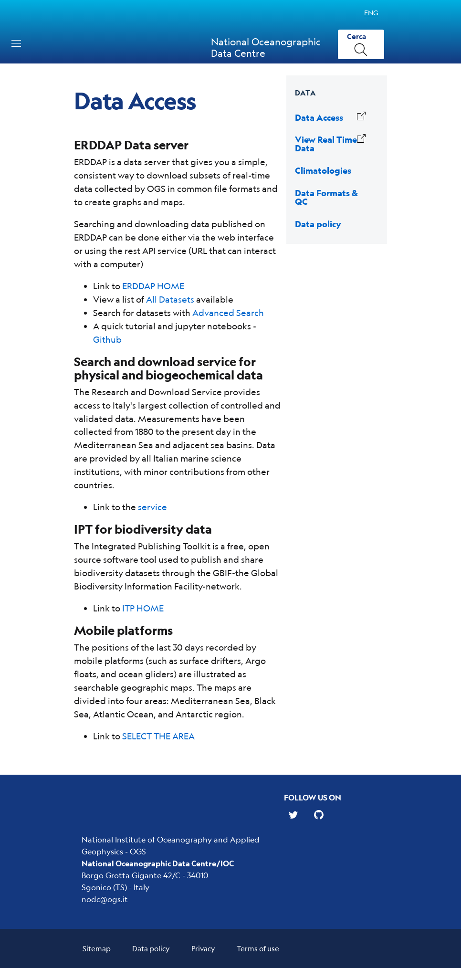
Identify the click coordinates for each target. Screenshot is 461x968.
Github (107, 339)
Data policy (151, 948)
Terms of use (258, 948)
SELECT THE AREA (158, 736)
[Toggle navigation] (16, 43)
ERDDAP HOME (153, 286)
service (152, 507)
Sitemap (97, 948)
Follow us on (312, 797)
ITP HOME (143, 608)
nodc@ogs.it (105, 899)
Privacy (203, 948)
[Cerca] (361, 45)
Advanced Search (228, 312)
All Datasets (170, 299)
